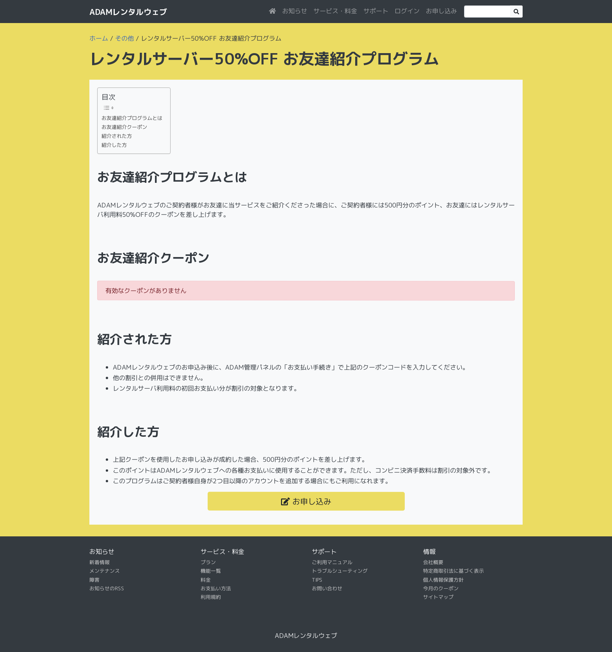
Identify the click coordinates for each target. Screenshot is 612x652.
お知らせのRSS (106, 588)
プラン (208, 562)
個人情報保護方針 (443, 579)
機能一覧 (211, 570)
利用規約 (211, 596)
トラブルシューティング (340, 570)
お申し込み (441, 11)
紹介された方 (116, 135)
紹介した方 (114, 144)
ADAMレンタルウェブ (128, 11)
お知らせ (294, 11)
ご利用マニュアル (332, 562)
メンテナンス (104, 570)
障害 (94, 579)
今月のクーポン (441, 588)
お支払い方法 (216, 588)
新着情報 (99, 562)
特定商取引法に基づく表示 (453, 570)
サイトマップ (438, 596)
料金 (206, 579)
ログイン (407, 11)
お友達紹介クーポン (124, 126)
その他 (124, 38)
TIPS (317, 579)
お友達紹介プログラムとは (131, 117)
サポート (375, 11)
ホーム (98, 38)
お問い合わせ (327, 588)
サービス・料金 (335, 11)
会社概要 (433, 562)
